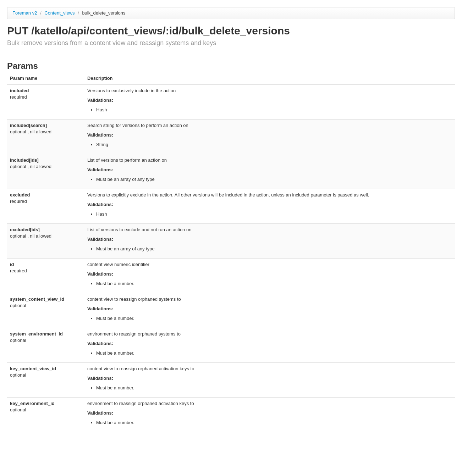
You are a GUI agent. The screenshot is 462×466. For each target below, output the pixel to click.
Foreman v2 (24, 13)
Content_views (60, 13)
